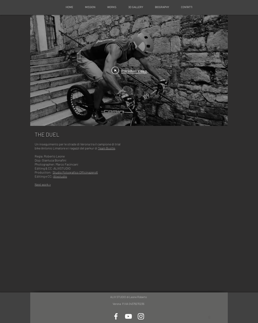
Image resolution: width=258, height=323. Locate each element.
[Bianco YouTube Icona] (128, 316)
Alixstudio (60, 176)
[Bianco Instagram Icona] (141, 316)
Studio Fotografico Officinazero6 (75, 172)
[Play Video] (129, 70)
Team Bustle (106, 148)
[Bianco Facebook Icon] (116, 316)
